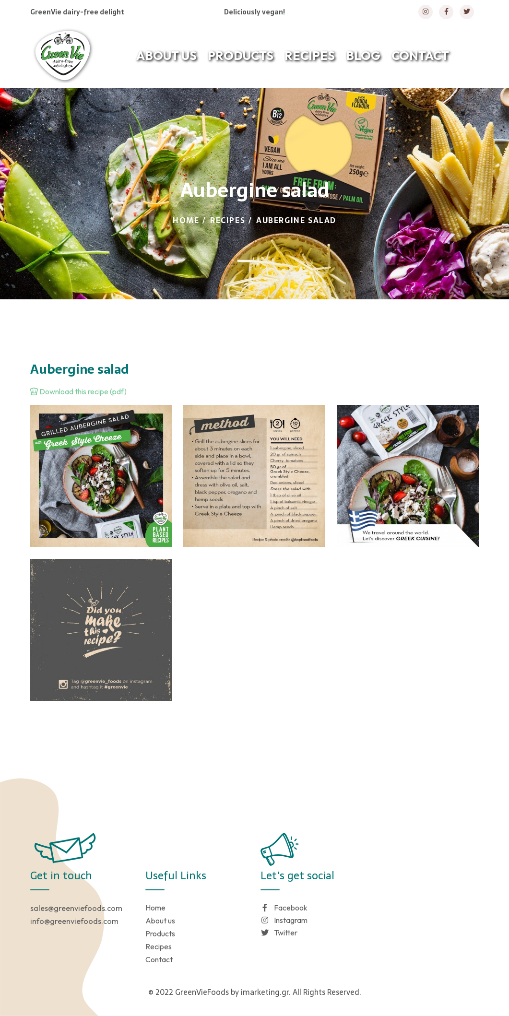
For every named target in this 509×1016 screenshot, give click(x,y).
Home (186, 220)
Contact (159, 959)
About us (160, 920)
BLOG (363, 55)
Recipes (227, 220)
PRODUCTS (240, 55)
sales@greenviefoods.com (76, 908)
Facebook (284, 907)
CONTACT (420, 55)
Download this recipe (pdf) (78, 391)
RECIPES (309, 55)
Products (160, 933)
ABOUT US (166, 55)
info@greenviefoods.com (74, 921)
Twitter (278, 932)
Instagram (284, 920)
